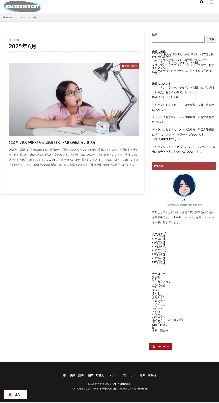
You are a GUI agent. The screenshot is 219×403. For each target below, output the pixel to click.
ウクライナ (159, 295)
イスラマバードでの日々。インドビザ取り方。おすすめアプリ (183, 66)
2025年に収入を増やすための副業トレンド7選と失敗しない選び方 (72, 145)
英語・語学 (73, 375)
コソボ (156, 303)
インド (156, 292)
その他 (156, 276)
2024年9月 (158, 255)
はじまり (157, 279)
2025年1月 (158, 244)
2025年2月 (158, 241)
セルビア (157, 308)
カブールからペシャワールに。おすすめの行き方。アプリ (183, 72)
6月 (34, 17)
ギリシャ (157, 298)
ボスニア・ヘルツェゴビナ (168, 319)
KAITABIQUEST (121, 384)
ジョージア (159, 306)
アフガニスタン (161, 281)
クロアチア (159, 300)
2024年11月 (159, 249)
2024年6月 (158, 263)
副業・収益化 (129, 66)
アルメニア (159, 287)
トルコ (156, 311)
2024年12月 (159, 247)
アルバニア (159, 284)
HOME (9, 17)
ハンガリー (159, 314)
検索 (154, 34)
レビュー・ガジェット (123, 375)
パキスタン (159, 316)
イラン (156, 289)
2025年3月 (158, 239)
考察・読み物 (160, 330)
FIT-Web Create (106, 389)
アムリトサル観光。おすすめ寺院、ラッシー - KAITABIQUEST (183, 92)
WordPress (142, 389)
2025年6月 (158, 236)
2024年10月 (159, 252)
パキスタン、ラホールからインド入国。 (176, 62)
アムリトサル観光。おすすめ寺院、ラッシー (179, 59)
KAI (157, 109)
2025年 (23, 17)
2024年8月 (158, 257)
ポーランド (159, 322)
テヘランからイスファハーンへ (171, 146)
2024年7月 (158, 260)
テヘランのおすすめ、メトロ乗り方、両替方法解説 (183, 104)
